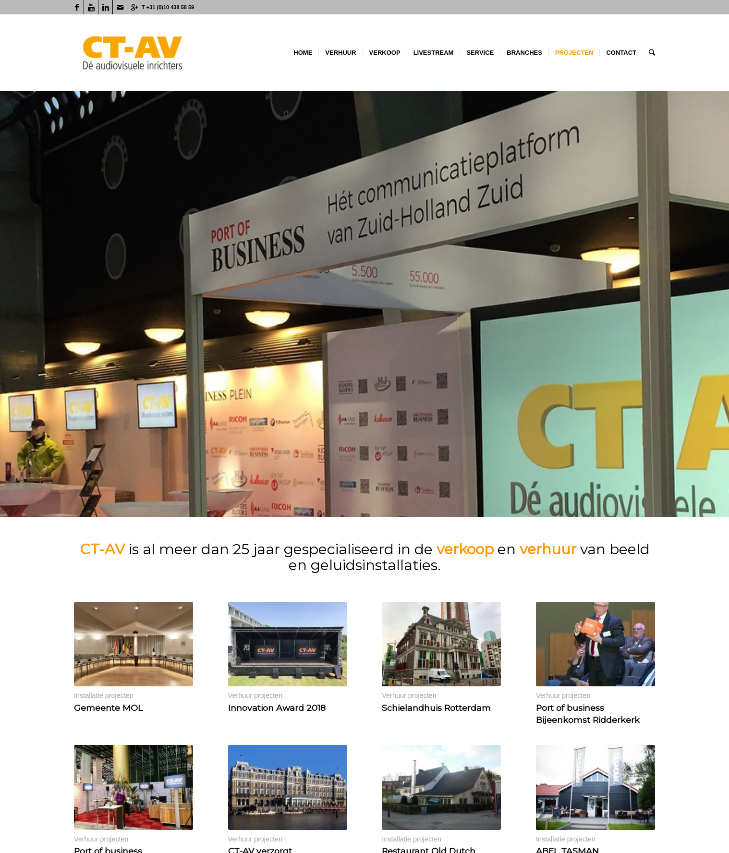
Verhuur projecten (255, 695)
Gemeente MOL (108, 708)
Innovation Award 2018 (277, 708)
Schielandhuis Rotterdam (436, 708)
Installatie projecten (104, 695)
